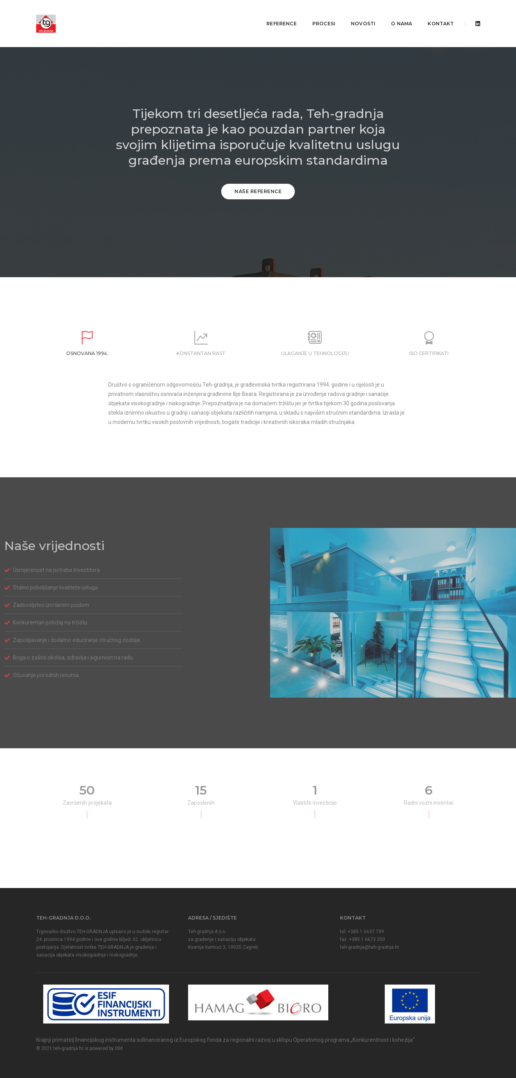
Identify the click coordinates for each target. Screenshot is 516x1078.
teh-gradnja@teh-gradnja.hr (369, 947)
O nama (396, 14)
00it (119, 1048)
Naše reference (258, 191)
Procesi (318, 14)
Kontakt (435, 14)
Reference (276, 14)
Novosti (357, 14)
